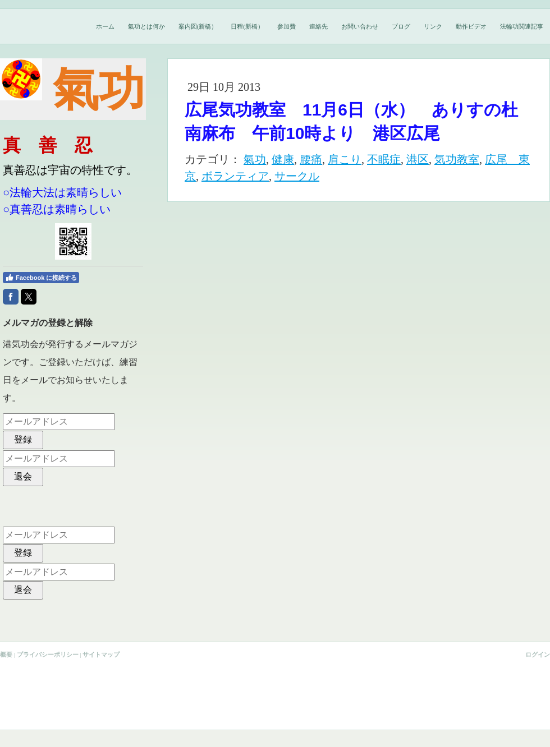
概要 (6, 654)
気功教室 (456, 159)
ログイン (537, 654)
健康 (283, 159)
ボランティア (235, 176)
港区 (417, 159)
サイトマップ (101, 654)
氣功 (255, 159)
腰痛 (311, 159)
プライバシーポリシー (48, 654)
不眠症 (384, 159)
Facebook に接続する (41, 277)
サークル (296, 176)
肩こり (344, 159)
